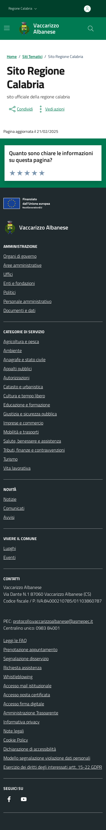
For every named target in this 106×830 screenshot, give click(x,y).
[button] (23, 9)
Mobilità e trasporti (21, 431)
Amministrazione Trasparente (30, 712)
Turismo (10, 459)
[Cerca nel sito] (91, 28)
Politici (9, 292)
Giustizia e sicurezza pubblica (30, 413)
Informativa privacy (21, 721)
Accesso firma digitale (23, 703)
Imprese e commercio (23, 422)
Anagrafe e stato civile (24, 359)
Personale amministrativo (27, 301)
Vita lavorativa (17, 468)
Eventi (9, 557)
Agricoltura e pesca (21, 341)
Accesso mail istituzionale (27, 685)
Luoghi (9, 548)
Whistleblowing (18, 676)
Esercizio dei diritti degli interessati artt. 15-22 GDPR (52, 767)
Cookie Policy (15, 739)
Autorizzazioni (16, 377)
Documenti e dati (19, 310)
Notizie (9, 499)
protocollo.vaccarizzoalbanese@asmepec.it (53, 621)
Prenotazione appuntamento (30, 649)
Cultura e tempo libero (24, 395)
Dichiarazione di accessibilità (29, 749)
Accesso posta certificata (26, 694)
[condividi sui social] (20, 109)
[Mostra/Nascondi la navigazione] (6, 28)
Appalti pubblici (17, 368)
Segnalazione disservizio (26, 658)
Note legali (13, 730)
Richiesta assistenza (22, 667)
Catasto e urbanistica (23, 386)
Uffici (8, 274)
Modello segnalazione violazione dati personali (46, 758)
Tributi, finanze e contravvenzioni (34, 450)
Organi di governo (19, 256)
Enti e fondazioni (19, 283)
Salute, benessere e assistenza (32, 440)
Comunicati (13, 508)
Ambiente (12, 350)
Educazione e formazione (26, 404)
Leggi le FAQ (15, 640)
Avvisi (8, 517)
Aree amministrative (22, 265)
